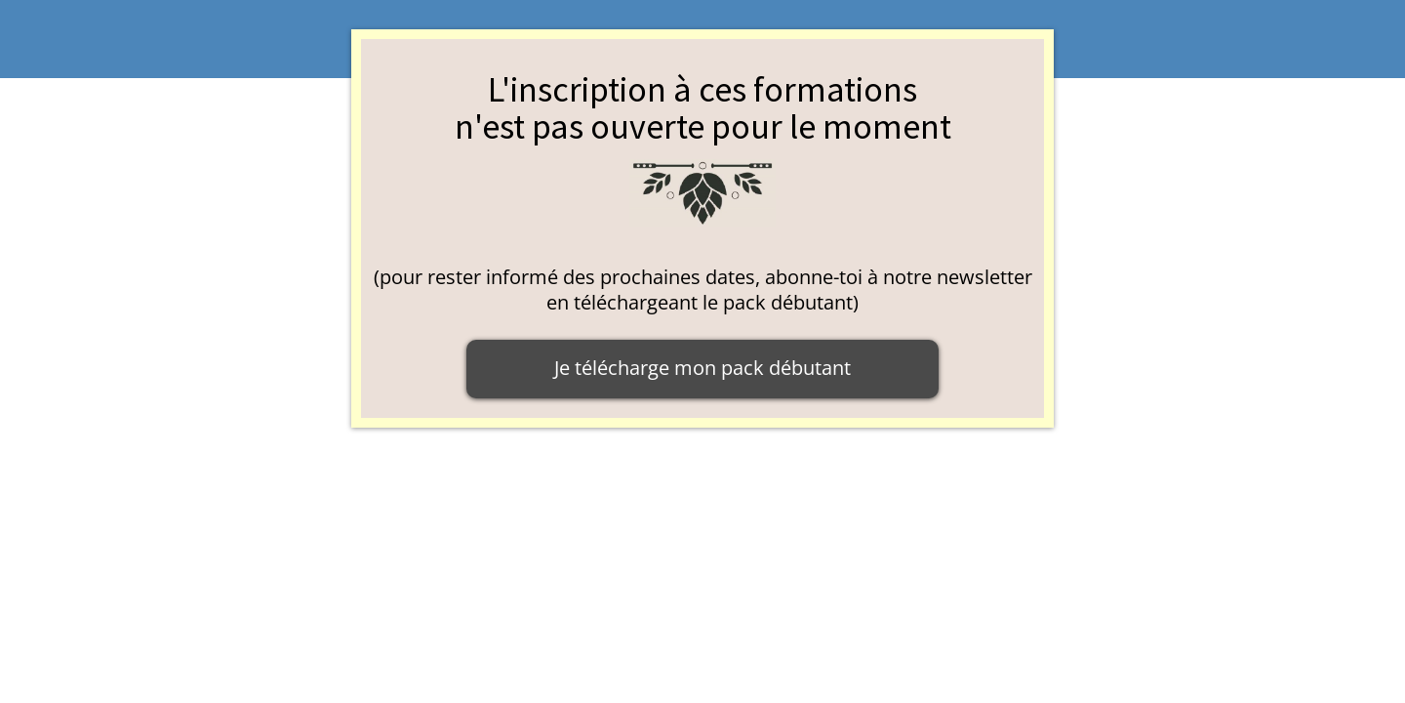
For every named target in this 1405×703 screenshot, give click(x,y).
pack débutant (788, 302)
